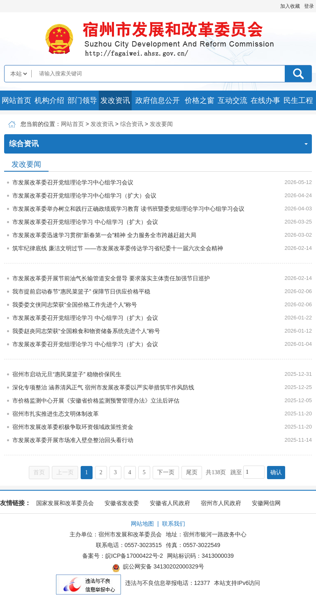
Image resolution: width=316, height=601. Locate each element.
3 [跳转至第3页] (115, 472)
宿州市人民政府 (221, 503)
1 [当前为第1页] (86, 472)
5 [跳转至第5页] (144, 472)
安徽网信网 (266, 503)
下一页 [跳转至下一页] (165, 472)
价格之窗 (199, 100)
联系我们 (173, 523)
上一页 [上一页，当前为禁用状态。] (65, 472)
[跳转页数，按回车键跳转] (254, 472)
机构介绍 (49, 100)
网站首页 (16, 100)
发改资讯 (115, 100)
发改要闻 (161, 124)
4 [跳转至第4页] (129, 472)
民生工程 (298, 100)
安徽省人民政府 (170, 503)
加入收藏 (290, 6)
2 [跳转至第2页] (101, 472)
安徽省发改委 (122, 503)
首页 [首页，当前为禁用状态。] (39, 472)
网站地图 (142, 523)
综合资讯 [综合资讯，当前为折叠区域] (158, 144)
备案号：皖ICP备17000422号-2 (122, 555)
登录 (309, 6)
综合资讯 (131, 124)
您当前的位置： (41, 124)
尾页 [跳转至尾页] (192, 472)
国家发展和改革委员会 (65, 503)
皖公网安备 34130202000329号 (158, 567)
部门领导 (82, 100)
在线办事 (265, 100)
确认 (276, 472)
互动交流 (232, 100)
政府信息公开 (157, 100)
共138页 (216, 472)
